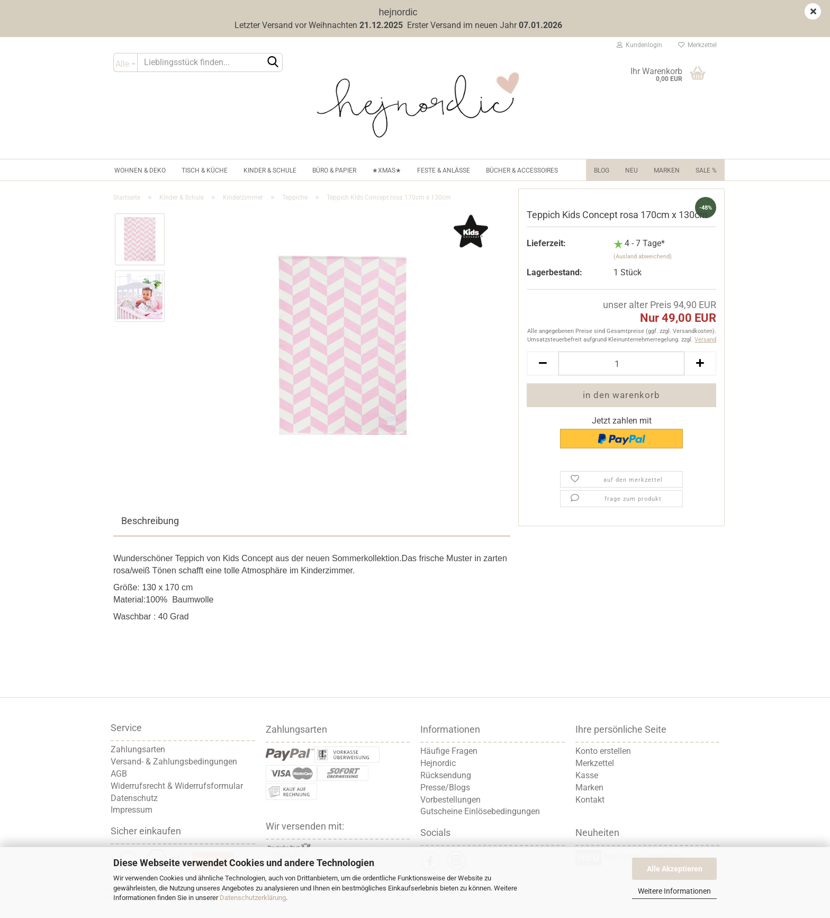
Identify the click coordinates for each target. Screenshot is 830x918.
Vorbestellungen (450, 800)
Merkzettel (697, 45)
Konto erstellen (603, 751)
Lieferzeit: (546, 243)
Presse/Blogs (445, 787)
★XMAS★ (386, 170)
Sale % (706, 170)
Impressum (131, 810)
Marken (667, 170)
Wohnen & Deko (140, 170)
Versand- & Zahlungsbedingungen (174, 762)
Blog (601, 170)
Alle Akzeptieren (674, 869)
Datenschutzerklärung (253, 898)
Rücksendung (445, 775)
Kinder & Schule (269, 170)
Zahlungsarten (138, 749)
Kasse (586, 775)
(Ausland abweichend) (643, 256)
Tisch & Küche (205, 170)
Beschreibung (150, 520)
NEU (631, 170)
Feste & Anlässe (443, 170)
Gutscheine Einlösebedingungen (480, 811)
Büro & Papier (334, 170)
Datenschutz (134, 798)
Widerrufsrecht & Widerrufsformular (177, 786)
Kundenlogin (639, 45)
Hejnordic (438, 763)
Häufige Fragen (448, 751)
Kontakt (590, 800)
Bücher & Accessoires (522, 170)
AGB (119, 774)
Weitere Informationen (674, 891)
